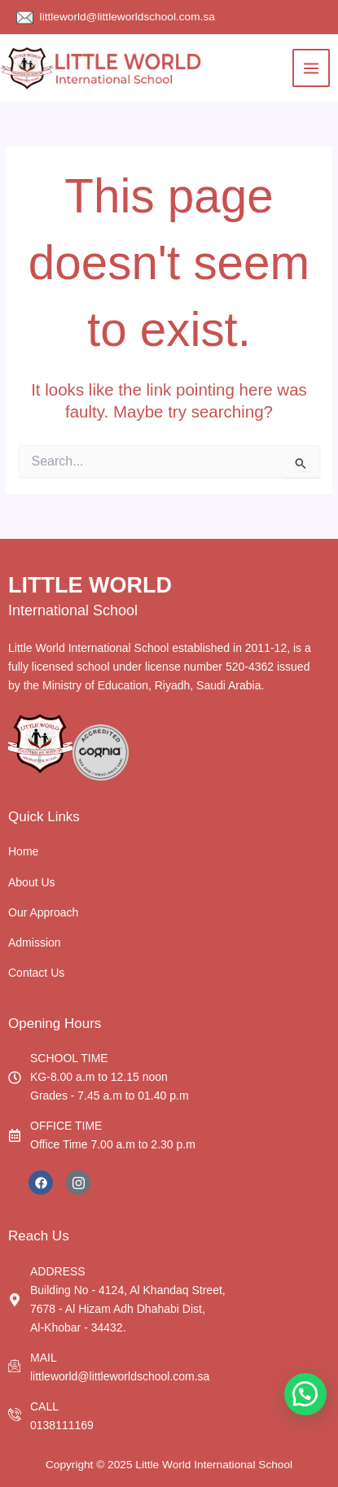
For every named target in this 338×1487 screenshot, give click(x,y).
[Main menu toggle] (311, 68)
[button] (305, 1394)
